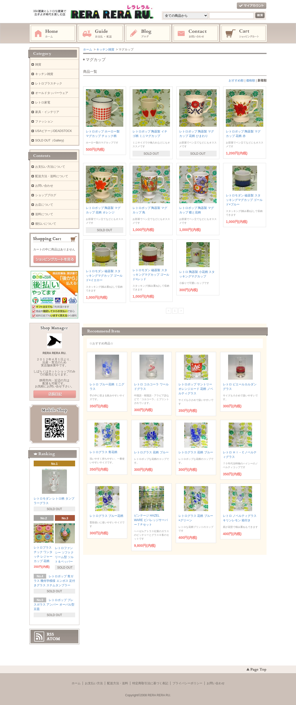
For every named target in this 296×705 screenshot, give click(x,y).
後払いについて (45, 223)
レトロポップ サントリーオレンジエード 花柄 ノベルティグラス (195, 389)
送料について (44, 214)
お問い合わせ (195, 33)
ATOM (53, 638)
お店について (44, 204)
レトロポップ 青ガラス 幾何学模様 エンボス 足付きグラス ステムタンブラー (54, 581)
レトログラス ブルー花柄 (106, 516)
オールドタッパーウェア (51, 93)
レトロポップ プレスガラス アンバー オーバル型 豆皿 (54, 604)
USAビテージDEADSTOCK (53, 131)
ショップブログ (45, 195)
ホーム (52, 33)
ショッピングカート (243, 33)
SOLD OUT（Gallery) (49, 140)
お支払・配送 (100, 33)
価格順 (250, 80)
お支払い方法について (50, 166)
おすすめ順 (236, 80)
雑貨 (38, 64)
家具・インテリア (47, 112)
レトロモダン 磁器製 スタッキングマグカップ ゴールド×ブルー (244, 200)
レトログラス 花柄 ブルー (151, 452)
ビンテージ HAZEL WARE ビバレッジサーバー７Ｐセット (151, 520)
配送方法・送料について (51, 176)
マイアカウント (252, 5)
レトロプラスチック (48, 83)
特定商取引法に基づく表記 (150, 683)
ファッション (44, 121)
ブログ (148, 33)
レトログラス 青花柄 (103, 452)
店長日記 (54, 394)
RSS (50, 634)
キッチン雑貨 (105, 49)
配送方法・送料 (117, 683)
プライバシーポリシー (187, 683)
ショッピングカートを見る (54, 259)
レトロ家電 (42, 102)
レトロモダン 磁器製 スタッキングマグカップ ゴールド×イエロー (104, 275)
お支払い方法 (94, 683)
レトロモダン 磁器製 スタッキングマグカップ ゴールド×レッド (151, 274)
